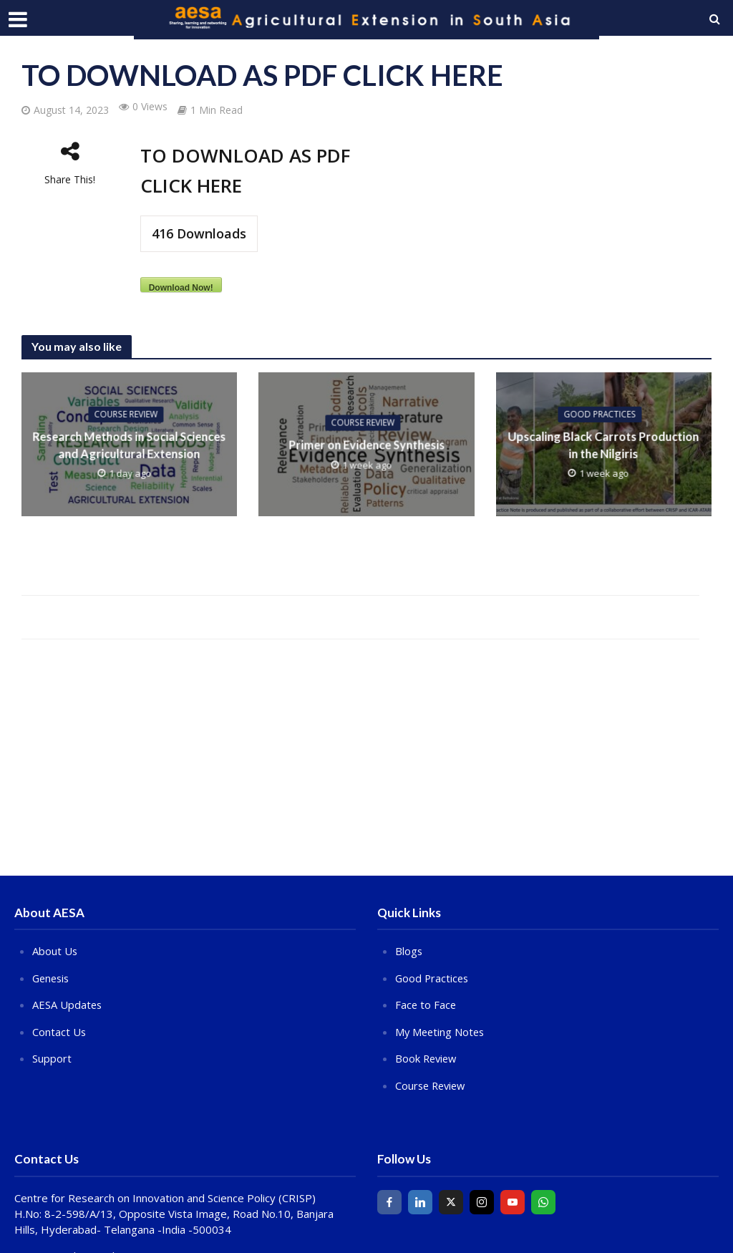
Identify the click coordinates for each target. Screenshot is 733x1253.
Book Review (427, 1057)
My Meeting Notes (441, 1030)
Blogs (409, 951)
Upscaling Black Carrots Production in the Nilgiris (603, 445)
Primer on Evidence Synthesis (366, 444)
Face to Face (426, 1004)
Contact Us (59, 1030)
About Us (55, 951)
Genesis (52, 977)
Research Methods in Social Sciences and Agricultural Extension (129, 445)
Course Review (432, 1083)
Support (52, 1057)
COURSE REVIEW (125, 414)
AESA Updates (67, 1004)
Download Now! (181, 287)
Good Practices (600, 414)
